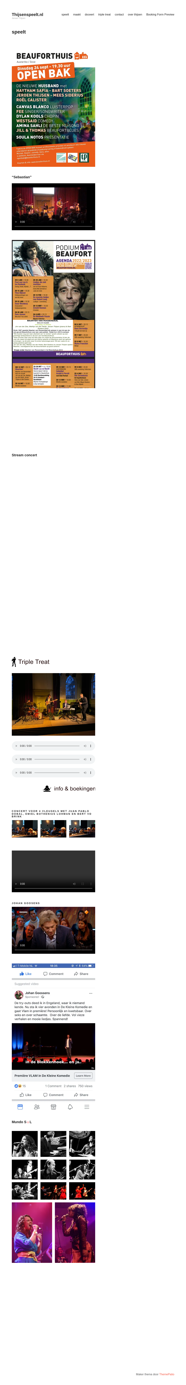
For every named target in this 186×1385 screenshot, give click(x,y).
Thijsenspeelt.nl (27, 14)
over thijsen (135, 14)
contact (119, 14)
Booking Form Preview (160, 14)
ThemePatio (166, 1374)
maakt (77, 14)
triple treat (104, 14)
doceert (89, 14)
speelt (65, 14)
